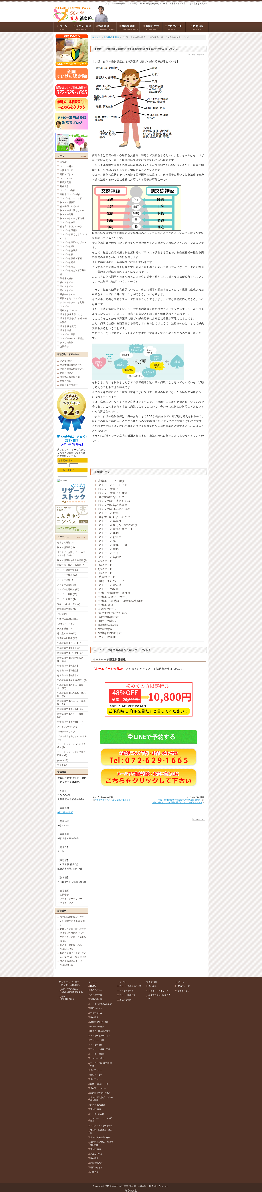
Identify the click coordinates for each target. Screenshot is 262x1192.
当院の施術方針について (72, 369)
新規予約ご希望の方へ (112, 613)
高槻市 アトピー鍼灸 (111, 481)
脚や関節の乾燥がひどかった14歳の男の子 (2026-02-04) (73, 921)
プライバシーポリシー (71, 898)
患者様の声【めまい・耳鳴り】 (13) (70, 686)
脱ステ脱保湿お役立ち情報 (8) (72, 560)
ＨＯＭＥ (96, 37)
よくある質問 (125, 1000)
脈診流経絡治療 (108, 625)
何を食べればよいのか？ (72, 226)
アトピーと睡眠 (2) (66, 584)
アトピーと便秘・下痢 (112, 545)
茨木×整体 (71, 440)
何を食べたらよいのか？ (114, 517)
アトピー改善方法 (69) (68, 570)
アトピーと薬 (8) (65, 580)
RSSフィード (184, 986)
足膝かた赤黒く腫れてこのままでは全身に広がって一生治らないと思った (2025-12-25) (73, 935)
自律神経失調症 (111, 37)
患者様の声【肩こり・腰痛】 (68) (71, 715)
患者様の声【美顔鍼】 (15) (70, 709)
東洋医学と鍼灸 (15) (67, 638)
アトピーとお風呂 (110, 537)
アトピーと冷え (108, 553)
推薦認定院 (65, 182)
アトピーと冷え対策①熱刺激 (73, 272)
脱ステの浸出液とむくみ (114, 501)
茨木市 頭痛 (106, 605)
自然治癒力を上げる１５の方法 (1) (72, 738)
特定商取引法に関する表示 (159, 996)
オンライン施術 (67, 190)
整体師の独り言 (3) (67, 731)
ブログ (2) (62, 765)
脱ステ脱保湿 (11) (66, 547)
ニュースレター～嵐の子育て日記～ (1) (71, 754)
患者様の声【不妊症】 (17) (70, 653)
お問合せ (64, 346)
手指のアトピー (108, 577)
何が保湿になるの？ (111, 497)
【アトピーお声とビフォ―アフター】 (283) (71, 554)
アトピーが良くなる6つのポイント (74, 236)
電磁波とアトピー (69, 310)
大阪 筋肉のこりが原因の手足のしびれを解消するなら (177, 802)
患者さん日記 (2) (65, 542)
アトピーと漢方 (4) (66, 599)
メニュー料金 (66, 166)
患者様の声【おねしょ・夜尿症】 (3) (71, 702)
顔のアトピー (107, 561)
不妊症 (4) (62, 614)
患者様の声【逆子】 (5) (68, 648)
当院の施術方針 (108, 617)
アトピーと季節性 (110, 521)
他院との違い (107, 621)
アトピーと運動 (108, 533)
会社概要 (64, 890)
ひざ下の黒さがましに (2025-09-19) (71, 963)
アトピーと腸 (107, 541)
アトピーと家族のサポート (115, 529)
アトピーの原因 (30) (67, 594)
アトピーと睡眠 (108, 549)
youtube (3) (62, 760)
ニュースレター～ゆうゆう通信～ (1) (71, 746)
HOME (63, 162)
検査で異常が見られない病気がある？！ (113, 800)
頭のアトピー (107, 569)
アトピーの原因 (108, 589)
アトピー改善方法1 (127, 995)
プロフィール (66, 178)
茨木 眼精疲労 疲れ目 (114, 593)
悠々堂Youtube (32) (66, 633)
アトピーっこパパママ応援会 (101, 1119)
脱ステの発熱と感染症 (112, 505)
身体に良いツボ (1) (67, 624)
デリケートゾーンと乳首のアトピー (73, 304)
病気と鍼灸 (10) (65, 628)
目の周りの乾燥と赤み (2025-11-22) (71, 947)
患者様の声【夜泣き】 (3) (69, 665)
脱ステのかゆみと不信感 (114, 509)
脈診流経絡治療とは (70, 377)
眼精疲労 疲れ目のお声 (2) (70, 565)
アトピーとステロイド (112, 485)
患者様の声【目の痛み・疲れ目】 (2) (71, 694)
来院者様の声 (66, 170)
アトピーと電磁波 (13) (68, 589)
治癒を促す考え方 (110, 633)
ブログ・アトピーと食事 (101, 1126)
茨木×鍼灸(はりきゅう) (72, 436)
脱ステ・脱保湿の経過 (112, 493)
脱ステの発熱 (66, 214)
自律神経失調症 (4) (66, 609)
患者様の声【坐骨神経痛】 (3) (72, 680)
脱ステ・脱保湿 (108, 489)
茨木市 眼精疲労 (68, 326)
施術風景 (64, 186)
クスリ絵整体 (107, 637)
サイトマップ (66, 902)
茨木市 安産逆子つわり (113, 597)
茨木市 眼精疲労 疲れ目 (101, 1131)
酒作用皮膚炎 (66, 278)
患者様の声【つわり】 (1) (69, 643)
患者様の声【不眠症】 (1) (69, 670)
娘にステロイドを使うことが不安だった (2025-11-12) (73, 955)
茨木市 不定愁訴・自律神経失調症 (120, 601)
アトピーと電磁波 (110, 585)
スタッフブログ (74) (67, 726)
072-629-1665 (65, 812)
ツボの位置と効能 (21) (68, 618)
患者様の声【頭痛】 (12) (69, 675)
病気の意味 (105, 629)
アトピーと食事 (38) (67, 575)
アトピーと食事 (108, 513)
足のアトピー (107, 573)
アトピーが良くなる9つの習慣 (118, 525)
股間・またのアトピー (112, 581)
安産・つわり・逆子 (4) (68, 604)
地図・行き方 (66, 174)
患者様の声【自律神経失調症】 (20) (70, 659)
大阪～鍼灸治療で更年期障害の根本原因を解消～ (180, 800)
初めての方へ (107, 609)
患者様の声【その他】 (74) (70, 721)
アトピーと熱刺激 (110, 557)
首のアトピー (107, 565)
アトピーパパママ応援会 (72, 338)
